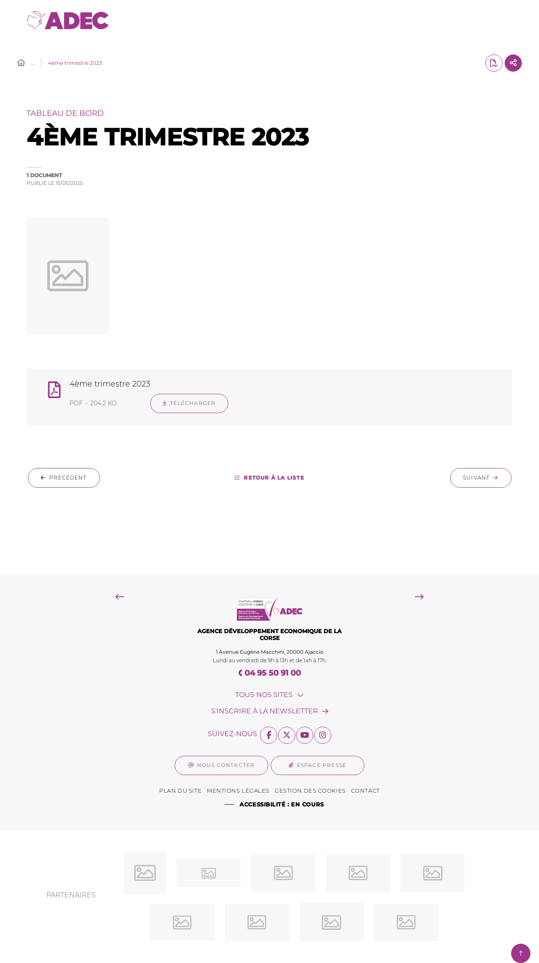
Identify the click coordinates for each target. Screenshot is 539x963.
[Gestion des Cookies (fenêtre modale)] (310, 791)
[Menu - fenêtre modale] (498, 20)
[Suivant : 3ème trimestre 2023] (481, 478)
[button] (68, 275)
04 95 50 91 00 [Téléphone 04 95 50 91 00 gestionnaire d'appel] (273, 673)
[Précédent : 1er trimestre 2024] (64, 478)
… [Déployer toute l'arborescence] (32, 63)
